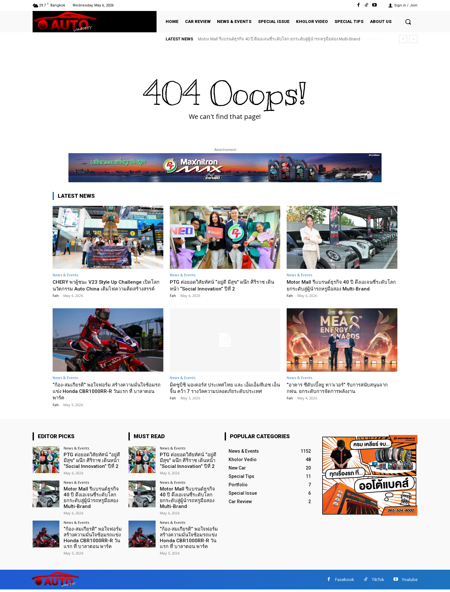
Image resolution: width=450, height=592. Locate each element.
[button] (408, 21)
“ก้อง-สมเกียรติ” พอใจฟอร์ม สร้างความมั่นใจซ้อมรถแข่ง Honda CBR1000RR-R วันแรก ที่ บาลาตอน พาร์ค (105, 397)
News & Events (65, 275)
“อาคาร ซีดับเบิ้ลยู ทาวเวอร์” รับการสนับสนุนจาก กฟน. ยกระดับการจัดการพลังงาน (340, 394)
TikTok (378, 582)
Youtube (409, 582)
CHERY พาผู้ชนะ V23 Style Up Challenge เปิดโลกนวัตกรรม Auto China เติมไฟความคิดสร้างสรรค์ (107, 288)
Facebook (344, 582)
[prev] (403, 39)
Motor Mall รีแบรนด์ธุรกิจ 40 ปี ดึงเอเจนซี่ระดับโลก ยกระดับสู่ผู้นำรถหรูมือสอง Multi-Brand (279, 39)
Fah (56, 302)
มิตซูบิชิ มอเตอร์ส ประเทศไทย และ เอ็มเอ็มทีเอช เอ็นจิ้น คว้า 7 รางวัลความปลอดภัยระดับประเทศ (222, 397)
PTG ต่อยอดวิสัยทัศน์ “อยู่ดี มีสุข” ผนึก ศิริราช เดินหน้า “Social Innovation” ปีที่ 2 (223, 285)
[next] (413, 39)
